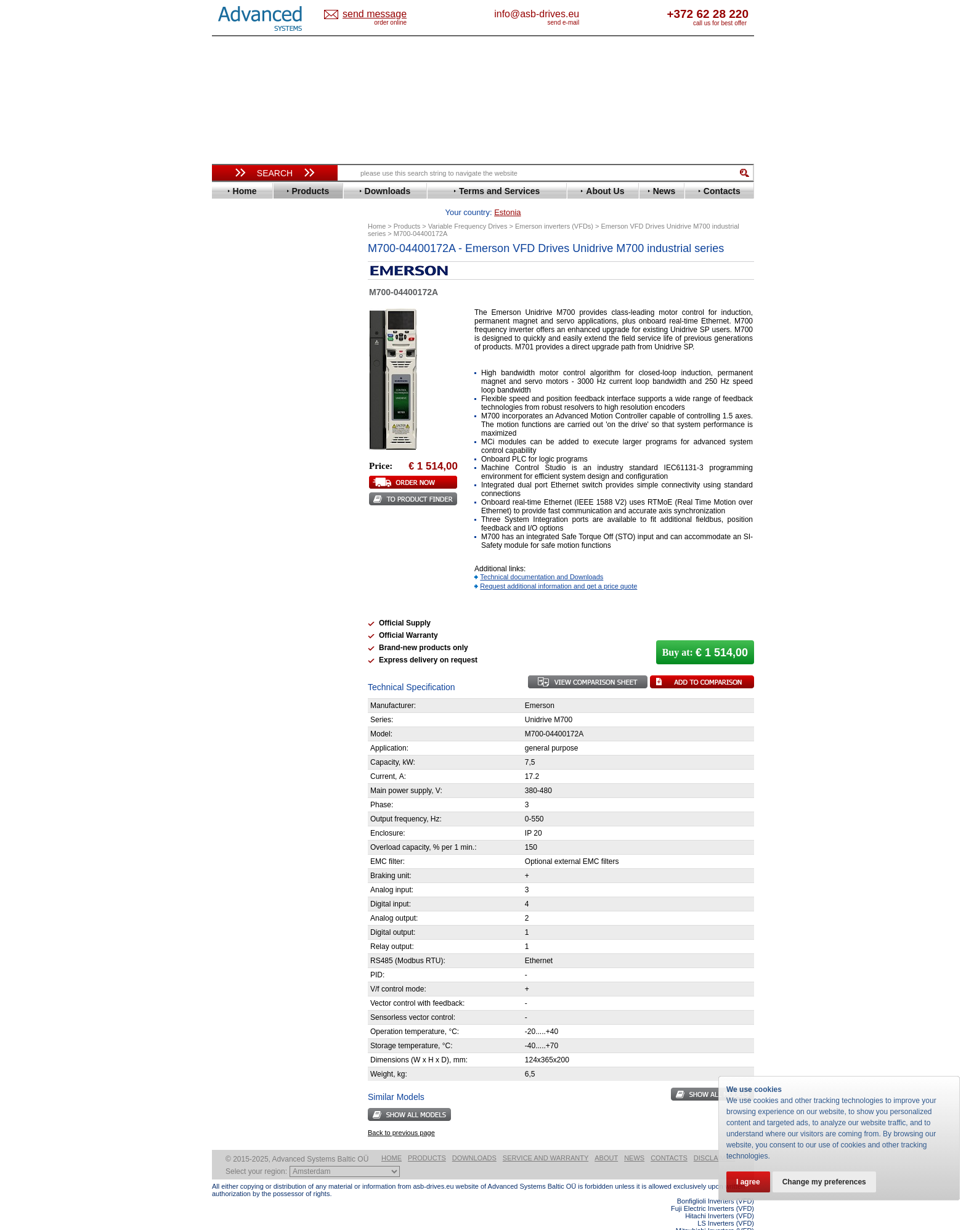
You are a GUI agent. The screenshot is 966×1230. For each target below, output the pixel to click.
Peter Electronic (253, 642)
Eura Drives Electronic (266, 359)
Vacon (234, 553)
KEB (231, 433)
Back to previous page (401, 1113)
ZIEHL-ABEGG (250, 572)
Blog (226, 780)
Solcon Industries (256, 661)
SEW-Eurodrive (252, 526)
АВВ (231, 605)
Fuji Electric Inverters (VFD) (712, 1189)
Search (275, 173)
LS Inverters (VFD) (725, 1204)
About (606, 1138)
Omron (236, 479)
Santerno (240, 507)
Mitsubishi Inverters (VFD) (715, 1211)
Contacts (669, 1138)
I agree (748, 1182)
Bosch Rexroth (251, 304)
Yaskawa (239, 581)
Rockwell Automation (263, 498)
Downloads (474, 1138)
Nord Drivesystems (259, 470)
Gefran (236, 387)
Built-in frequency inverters (259, 903)
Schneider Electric (258, 516)
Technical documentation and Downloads (541, 557)
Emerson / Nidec (254, 341)
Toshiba (238, 544)
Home (391, 1138)
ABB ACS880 (734, 1226)
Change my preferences (824, 1182)
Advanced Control (257, 276)
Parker (235, 489)
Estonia (384, 14)
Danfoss (238, 313)
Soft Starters (241, 596)
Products (427, 1138)
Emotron (239, 350)
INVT (232, 424)
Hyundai (238, 405)
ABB (231, 267)
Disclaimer (714, 1138)
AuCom (237, 614)
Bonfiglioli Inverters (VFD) (715, 1182)
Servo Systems (246, 675)
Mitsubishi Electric (258, 461)
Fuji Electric (246, 378)
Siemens (239, 535)
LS (228, 452)
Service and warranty (545, 1138)
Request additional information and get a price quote (558, 567)
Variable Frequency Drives (267, 258)
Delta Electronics (255, 322)
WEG (232, 563)
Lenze (234, 442)
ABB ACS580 (734, 1219)
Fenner (236, 368)
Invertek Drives (251, 415)
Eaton (234, 331)
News (634, 1138)
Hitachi (236, 396)
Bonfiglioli (242, 294)
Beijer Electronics (257, 285)
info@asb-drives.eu (587, 14)
